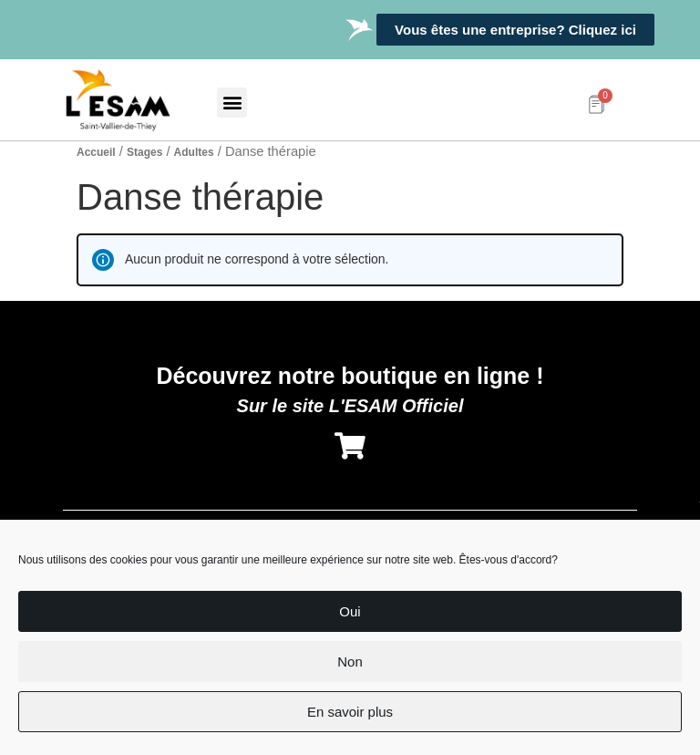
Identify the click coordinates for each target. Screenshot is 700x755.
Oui (349, 611)
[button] (232, 103)
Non (350, 661)
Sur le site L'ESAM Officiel (350, 406)
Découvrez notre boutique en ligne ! (349, 375)
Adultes (194, 152)
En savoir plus (350, 711)
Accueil (96, 152)
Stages (144, 152)
